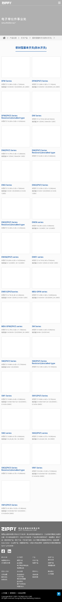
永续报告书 (20, 574)
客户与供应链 (21, 584)
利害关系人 (20, 586)
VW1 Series (37, 467)
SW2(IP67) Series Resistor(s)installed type (13, 468)
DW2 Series (6, 185)
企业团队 (20, 563)
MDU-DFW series (39, 291)
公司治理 (4, 574)
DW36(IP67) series (10, 257)
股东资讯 (4, 577)
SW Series (36, 326)
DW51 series (37, 257)
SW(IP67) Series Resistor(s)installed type (43, 362)
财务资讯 (4, 580)
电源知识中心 (5, 560)
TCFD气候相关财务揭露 (21, 578)
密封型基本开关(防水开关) (42, 38)
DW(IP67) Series (8, 150)
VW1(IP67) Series (9, 505)
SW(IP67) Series (8, 361)
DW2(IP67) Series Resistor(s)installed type (13, 223)
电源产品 (35, 563)
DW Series (36, 115)
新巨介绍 (20, 560)
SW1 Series (6, 395)
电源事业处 (20, 568)
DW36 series (37, 222)
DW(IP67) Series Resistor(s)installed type (43, 151)
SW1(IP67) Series (40, 395)
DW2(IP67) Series (40, 185)
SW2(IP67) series (40, 433)
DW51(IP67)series (9, 291)
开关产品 (24, 38)
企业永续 (20, 581)
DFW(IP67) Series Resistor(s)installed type (13, 116)
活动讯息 (35, 574)
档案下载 (51, 563)
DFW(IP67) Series (40, 81)
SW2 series (6, 433)
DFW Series (6, 81)
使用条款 (13, 593)
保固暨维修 (51, 565)
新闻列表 (35, 577)
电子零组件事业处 (22, 565)
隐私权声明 (21, 593)
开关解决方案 (5, 563)
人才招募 (4, 593)
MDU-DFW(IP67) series (11, 326)
